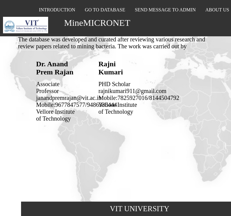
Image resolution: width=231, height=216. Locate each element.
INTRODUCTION (57, 9)
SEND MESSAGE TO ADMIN (165, 9)
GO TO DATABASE (105, 9)
